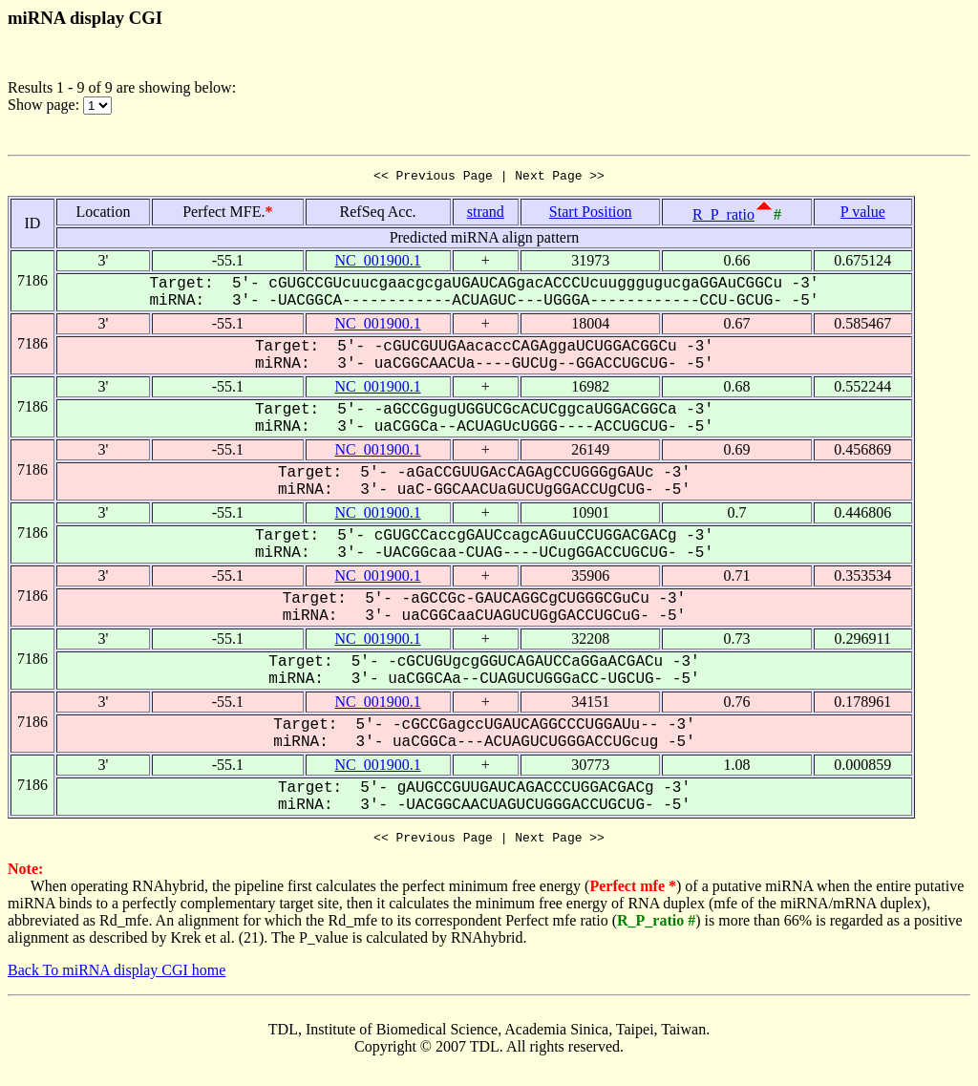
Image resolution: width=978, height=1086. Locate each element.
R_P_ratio (723, 217)
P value (862, 214)
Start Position (590, 214)
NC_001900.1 (377, 263)
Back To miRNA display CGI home (116, 976)
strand (485, 214)
